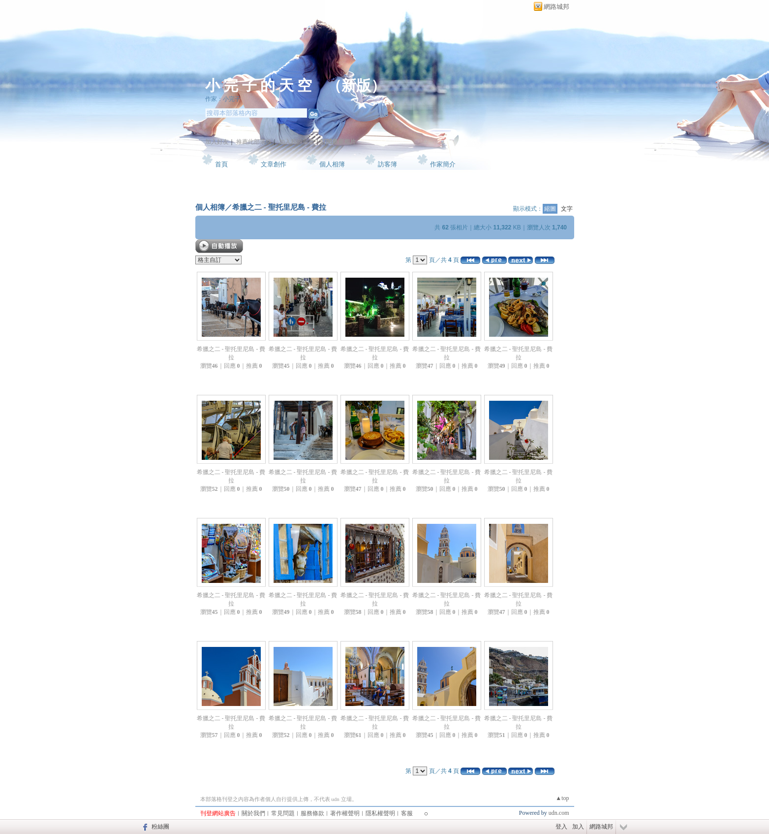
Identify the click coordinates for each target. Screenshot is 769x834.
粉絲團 (160, 826)
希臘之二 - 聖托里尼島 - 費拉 (279, 207)
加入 (578, 826)
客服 (407, 813)
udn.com (559, 812)
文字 (567, 208)
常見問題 (283, 813)
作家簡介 (443, 164)
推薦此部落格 (254, 141)
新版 (356, 85)
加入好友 (217, 141)
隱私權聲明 (380, 813)
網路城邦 (556, 6)
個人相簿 (332, 164)
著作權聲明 (345, 813)
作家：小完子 (223, 99)
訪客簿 (387, 164)
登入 (561, 826)
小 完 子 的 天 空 (258, 85)
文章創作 (273, 164)
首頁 (221, 164)
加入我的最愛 (296, 141)
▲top (562, 798)
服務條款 (312, 813)
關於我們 (253, 813)
